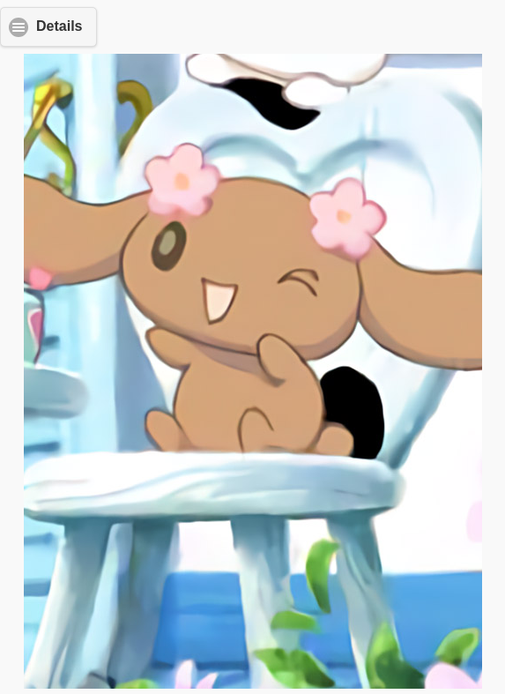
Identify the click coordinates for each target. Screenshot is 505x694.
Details (59, 26)
